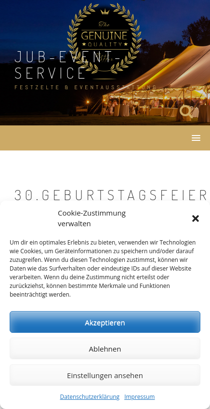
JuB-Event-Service (69, 64)
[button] (195, 218)
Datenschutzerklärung (90, 397)
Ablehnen (105, 349)
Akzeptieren (105, 322)
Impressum (139, 397)
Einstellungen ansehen (105, 375)
